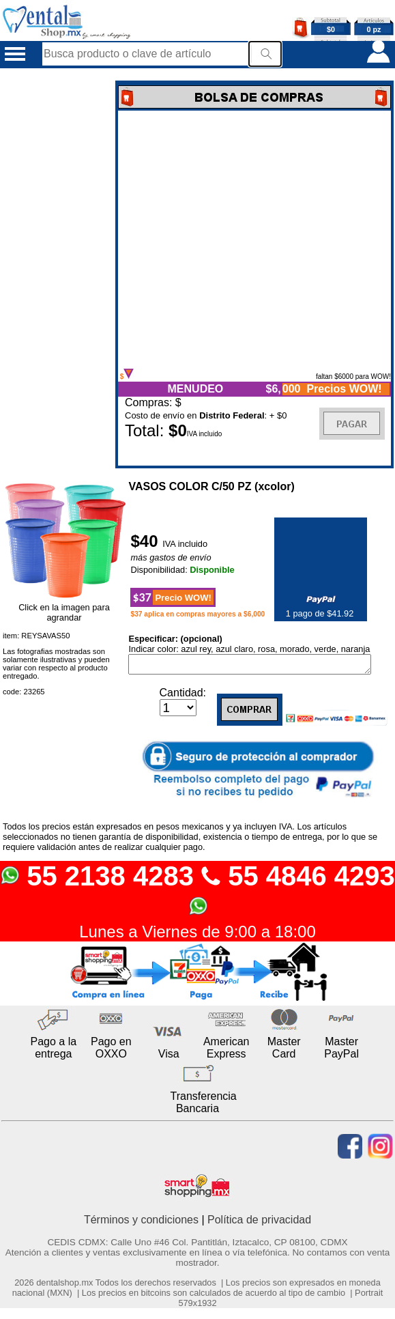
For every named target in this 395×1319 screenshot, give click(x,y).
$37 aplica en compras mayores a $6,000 (197, 614)
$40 (146, 541)
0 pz (374, 29)
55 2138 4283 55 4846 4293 (197, 891)
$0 (331, 29)
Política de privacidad (259, 1222)
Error (254, 239)
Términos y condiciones (141, 1222)
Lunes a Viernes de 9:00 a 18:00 (197, 934)
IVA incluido (184, 544)
